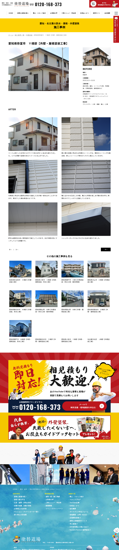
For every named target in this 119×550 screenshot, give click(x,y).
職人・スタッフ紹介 (39, 13)
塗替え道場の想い (23, 13)
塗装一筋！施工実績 (53, 496)
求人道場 (73, 524)
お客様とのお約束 (20, 508)
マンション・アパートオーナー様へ (26, 512)
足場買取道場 (74, 518)
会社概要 (107, 13)
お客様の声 (53, 13)
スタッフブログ (75, 499)
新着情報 (49, 506)
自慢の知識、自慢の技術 (22, 506)
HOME (11, 13)
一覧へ (106, 249)
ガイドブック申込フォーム (79, 512)
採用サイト (96, 13)
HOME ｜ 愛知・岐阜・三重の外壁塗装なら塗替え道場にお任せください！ (37, 489)
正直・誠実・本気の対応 (22, 502)
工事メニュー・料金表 (69, 13)
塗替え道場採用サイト (77, 521)
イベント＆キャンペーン (54, 508)
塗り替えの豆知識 (20, 515)
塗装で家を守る (19, 499)
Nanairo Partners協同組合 (79, 530)
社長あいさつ (84, 13)
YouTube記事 (74, 502)
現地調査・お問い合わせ (78, 515)
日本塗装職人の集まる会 (78, 527)
